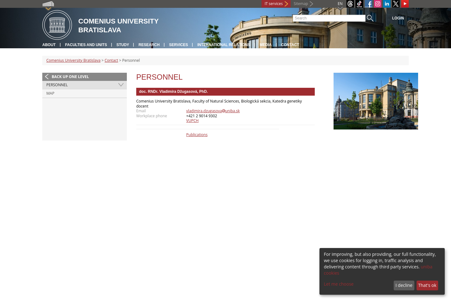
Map (50, 93)
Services (178, 45)
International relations (223, 45)
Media (266, 45)
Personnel (57, 84)
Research (148, 45)
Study (123, 45)
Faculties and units (86, 45)
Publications (197, 134)
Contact (290, 45)
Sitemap (301, 3)
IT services (274, 3)
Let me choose (339, 284)
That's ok (427, 285)
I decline (404, 285)
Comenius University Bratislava (73, 60)
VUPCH (192, 120)
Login (398, 18)
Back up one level (70, 76)
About (49, 45)
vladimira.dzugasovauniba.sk (213, 111)
